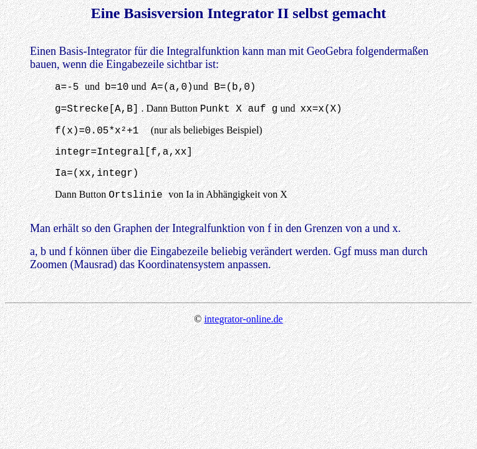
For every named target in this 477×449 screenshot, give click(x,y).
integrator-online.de (243, 319)
